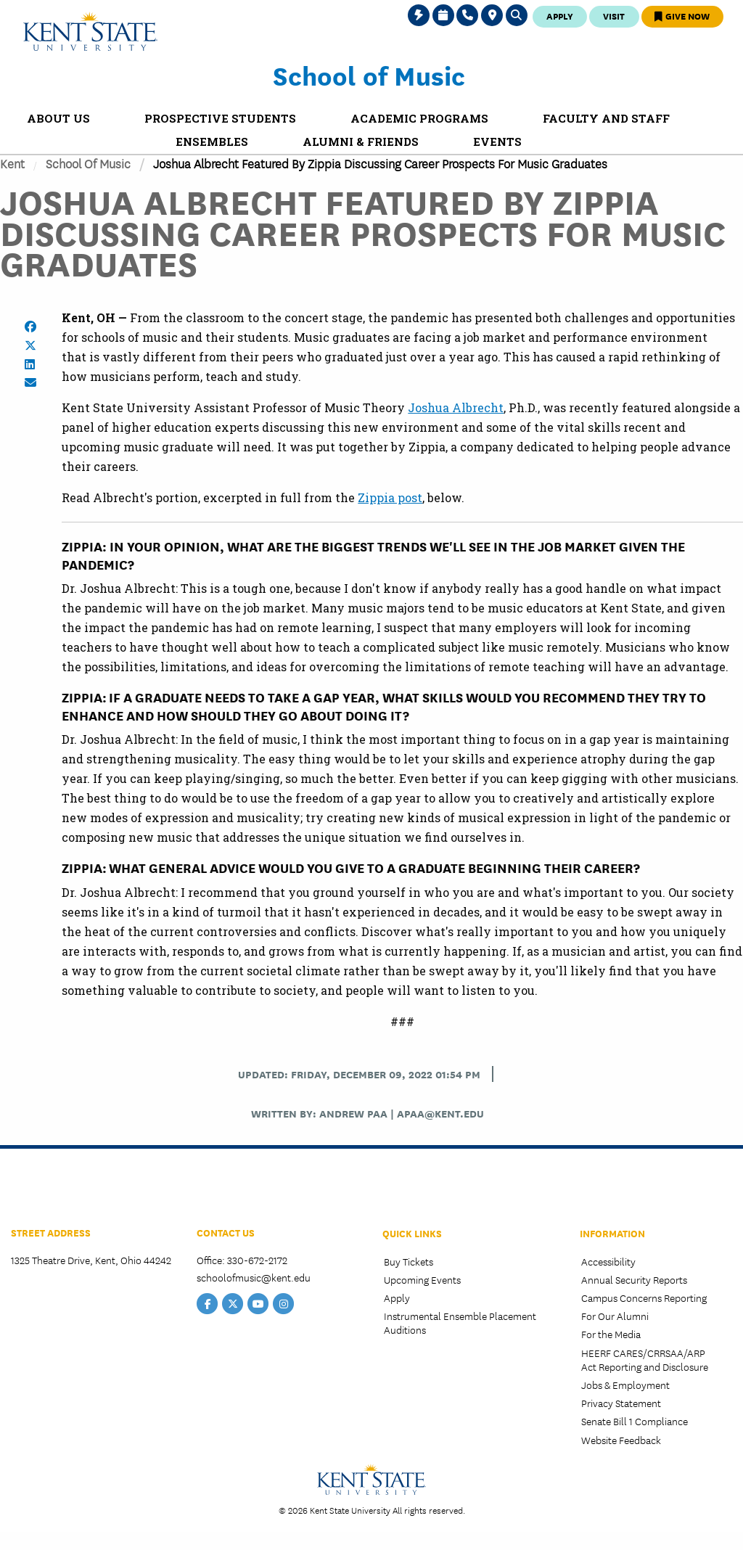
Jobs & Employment (625, 1385)
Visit (614, 15)
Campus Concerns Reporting (644, 1297)
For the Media (611, 1334)
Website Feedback (621, 1440)
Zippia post (390, 497)
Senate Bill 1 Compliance (634, 1421)
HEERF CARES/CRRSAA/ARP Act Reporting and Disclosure (644, 1359)
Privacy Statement (621, 1403)
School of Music (369, 74)
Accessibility (608, 1261)
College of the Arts (65, 1190)
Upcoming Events (422, 1279)
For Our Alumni (615, 1316)
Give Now (682, 15)
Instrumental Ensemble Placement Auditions (460, 1322)
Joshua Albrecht (456, 407)
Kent (12, 163)
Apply (559, 15)
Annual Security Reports (634, 1279)
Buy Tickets (408, 1261)
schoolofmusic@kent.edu (254, 1277)
